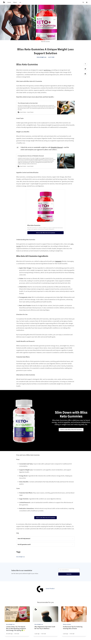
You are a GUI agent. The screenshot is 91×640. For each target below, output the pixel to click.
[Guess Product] (40, 589)
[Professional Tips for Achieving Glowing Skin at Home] (74, 631)
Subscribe (68, 574)
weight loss (47, 70)
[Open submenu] (20, 2)
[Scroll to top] (85, 64)
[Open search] (83, 2)
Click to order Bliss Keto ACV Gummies (71, 429)
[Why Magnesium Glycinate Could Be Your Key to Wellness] (45, 631)
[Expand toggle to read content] (72, 538)
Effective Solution (67, 624)
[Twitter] (85, 69)
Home (9, 2)
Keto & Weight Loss (41, 57)
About (15, 2)
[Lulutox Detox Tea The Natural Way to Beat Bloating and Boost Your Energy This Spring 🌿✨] (17, 631)
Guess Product (50, 588)
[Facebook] (85, 74)
